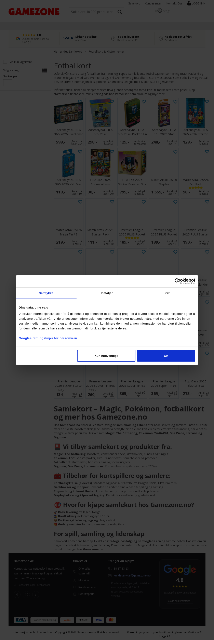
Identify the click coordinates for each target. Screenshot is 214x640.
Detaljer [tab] (107, 293)
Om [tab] (167, 293)
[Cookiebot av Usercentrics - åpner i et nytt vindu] (177, 281)
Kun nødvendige (106, 355)
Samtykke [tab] (46, 293)
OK (166, 355)
